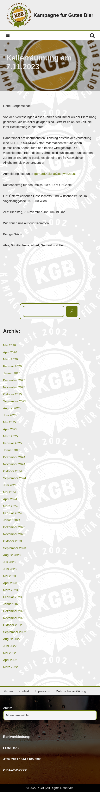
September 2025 (14, 401)
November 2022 (14, 618)
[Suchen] (92, 35)
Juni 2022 (10, 646)
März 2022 (10, 667)
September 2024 (14, 478)
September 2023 (14, 548)
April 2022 (10, 660)
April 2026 (10, 352)
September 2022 (14, 632)
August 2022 (11, 639)
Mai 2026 (9, 345)
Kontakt (24, 691)
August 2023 (11, 555)
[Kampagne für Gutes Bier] (50, 15)
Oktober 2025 (12, 394)
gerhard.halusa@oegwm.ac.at (55, 173)
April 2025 (10, 429)
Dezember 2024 (14, 457)
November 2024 (14, 464)
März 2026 (10, 359)
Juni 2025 (10, 415)
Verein (8, 691)
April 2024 (10, 499)
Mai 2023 (9, 576)
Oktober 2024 (12, 471)
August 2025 (11, 408)
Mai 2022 (9, 653)
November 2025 (14, 387)
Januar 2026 (11, 373)
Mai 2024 (9, 492)
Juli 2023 (9, 562)
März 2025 (10, 436)
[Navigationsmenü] (8, 35)
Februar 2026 (12, 366)
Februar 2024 (12, 513)
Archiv (7, 708)
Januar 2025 (11, 450)
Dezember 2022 (14, 611)
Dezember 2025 (14, 380)
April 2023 (10, 583)
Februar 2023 (12, 597)
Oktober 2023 (12, 541)
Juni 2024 (10, 485)
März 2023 (10, 590)
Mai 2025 (9, 422)
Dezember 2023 (14, 527)
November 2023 (14, 534)
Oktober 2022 (12, 625)
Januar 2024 (11, 520)
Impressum (42, 691)
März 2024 (10, 506)
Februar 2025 (12, 443)
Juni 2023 (10, 569)
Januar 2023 (11, 604)
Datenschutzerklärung (71, 691)
